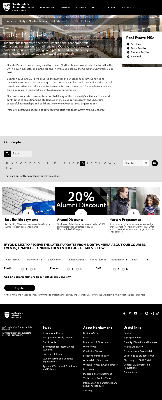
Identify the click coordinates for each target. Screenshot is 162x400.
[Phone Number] (98, 260)
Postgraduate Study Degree (57, 338)
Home (9, 21)
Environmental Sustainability (139, 351)
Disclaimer (89, 369)
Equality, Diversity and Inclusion (141, 342)
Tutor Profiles (82, 21)
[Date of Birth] (35, 260)
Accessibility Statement (96, 360)
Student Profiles (140, 52)
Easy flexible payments (21, 219)
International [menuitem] (47, 8)
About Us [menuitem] (96, 8)
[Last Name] (56, 260)
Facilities (136, 44)
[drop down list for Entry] (140, 260)
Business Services (92, 333)
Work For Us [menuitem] (127, 8)
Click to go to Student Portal (139, 356)
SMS (98, 268)
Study (47, 328)
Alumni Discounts (70, 219)
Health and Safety (133, 347)
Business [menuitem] (65, 8)
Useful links (132, 328)
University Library (52, 354)
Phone (54, 268)
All (7, 163)
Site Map (88, 391)
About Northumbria (97, 328)
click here (140, 295)
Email (7, 268)
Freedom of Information (96, 356)
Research (136, 57)
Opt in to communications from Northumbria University (37, 277)
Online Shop (130, 372)
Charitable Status (92, 351)
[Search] (21, 154)
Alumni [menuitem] (111, 8)
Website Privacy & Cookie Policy (100, 365)
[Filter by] (136, 163)
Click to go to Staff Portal (137, 360)
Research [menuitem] (81, 8)
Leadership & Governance (97, 342)
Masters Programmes (125, 219)
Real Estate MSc (59, 21)
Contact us (129, 333)
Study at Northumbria (31, 21)
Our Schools (49, 342)
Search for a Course (53, 333)
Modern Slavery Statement (97, 374)
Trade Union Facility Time (97, 378)
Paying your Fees (133, 338)
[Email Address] (77, 260)
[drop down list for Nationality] (119, 260)
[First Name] (15, 260)
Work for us (89, 347)
